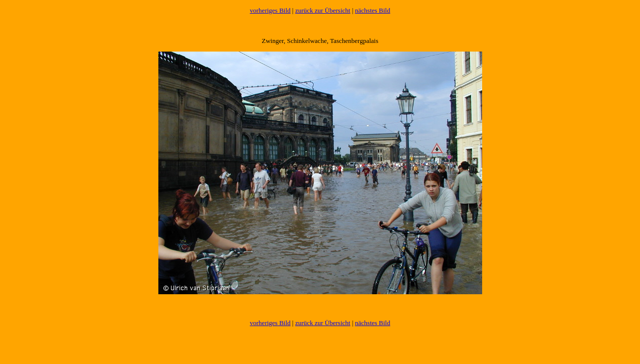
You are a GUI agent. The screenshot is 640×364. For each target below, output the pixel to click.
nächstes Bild (373, 10)
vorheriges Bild (270, 10)
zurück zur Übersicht (322, 10)
